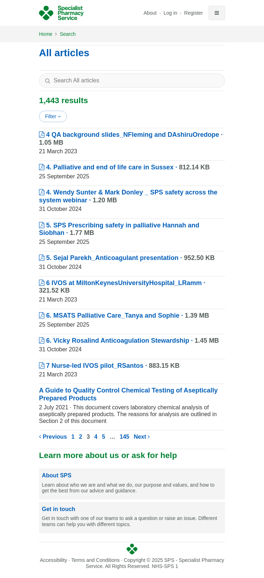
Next (142, 437)
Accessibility (53, 560)
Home (45, 34)
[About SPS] (132, 484)
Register (193, 13)
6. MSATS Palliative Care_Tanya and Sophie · (124, 315)
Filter (53, 116)
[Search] (47, 80)
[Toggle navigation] (217, 13)
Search (67, 34)
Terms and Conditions (95, 560)
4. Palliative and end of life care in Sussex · (124, 167)
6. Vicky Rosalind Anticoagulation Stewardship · (129, 340)
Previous (53, 437)
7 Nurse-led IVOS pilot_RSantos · (109, 365)
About (150, 13)
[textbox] (132, 80)
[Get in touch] (132, 518)
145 (124, 437)
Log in (171, 13)
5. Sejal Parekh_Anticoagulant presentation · (127, 257)
